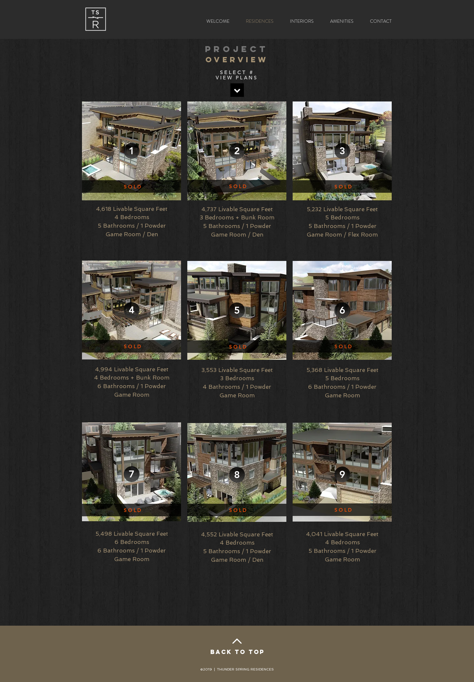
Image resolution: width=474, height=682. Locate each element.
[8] (237, 475)
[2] (237, 151)
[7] (132, 474)
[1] (132, 151)
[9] (342, 474)
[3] (342, 151)
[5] (237, 310)
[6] (342, 310)
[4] (132, 310)
